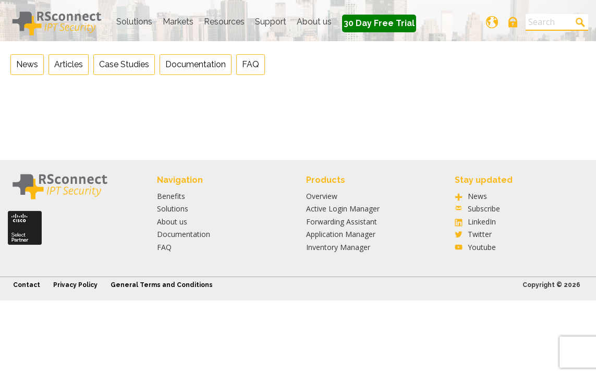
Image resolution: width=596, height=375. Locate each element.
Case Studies (124, 64)
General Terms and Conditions (162, 285)
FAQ (250, 64)
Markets (178, 22)
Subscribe (484, 209)
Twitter (480, 234)
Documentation (195, 64)
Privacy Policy (75, 285)
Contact (26, 285)
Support (270, 22)
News (27, 64)
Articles (68, 64)
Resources (224, 22)
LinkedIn (482, 222)
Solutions (134, 22)
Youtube (482, 247)
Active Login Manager (343, 209)
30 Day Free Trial (379, 23)
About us (314, 22)
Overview (321, 196)
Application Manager (340, 234)
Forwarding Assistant (341, 222)
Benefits (171, 196)
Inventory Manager (338, 247)
